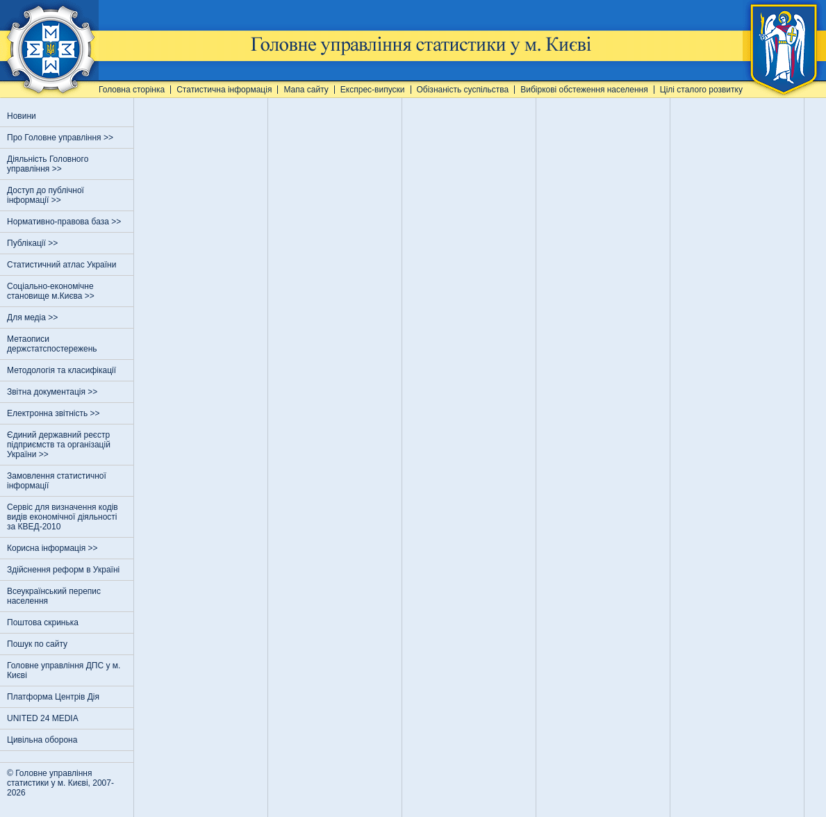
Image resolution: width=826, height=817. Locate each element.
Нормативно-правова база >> (65, 221)
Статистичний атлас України (61, 265)
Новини (21, 116)
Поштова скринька (43, 622)
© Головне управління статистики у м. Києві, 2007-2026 (60, 783)
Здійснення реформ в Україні (63, 570)
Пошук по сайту (37, 644)
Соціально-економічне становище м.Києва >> (52, 291)
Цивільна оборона (42, 740)
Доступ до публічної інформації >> (45, 195)
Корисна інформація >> (53, 548)
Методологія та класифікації (61, 370)
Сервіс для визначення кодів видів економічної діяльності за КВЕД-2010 (62, 516)
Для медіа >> (33, 317)
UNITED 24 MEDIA (43, 718)
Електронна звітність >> (54, 413)
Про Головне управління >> (61, 137)
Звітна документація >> (53, 392)
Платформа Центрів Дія (53, 697)
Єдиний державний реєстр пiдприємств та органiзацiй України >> (58, 444)
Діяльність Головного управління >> (47, 164)
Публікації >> (33, 243)
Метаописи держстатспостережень (52, 344)
